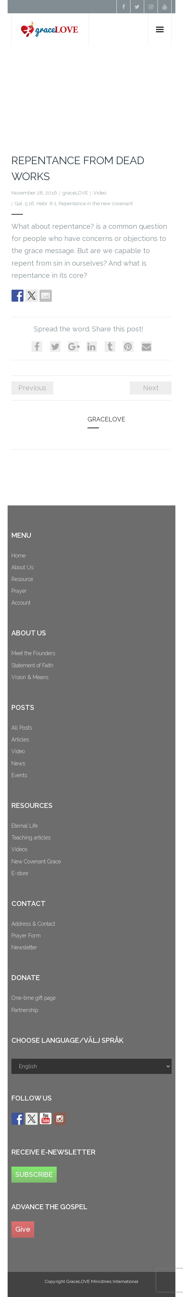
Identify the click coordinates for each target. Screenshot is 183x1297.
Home (18, 556)
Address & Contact (33, 924)
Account (20, 603)
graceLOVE (75, 193)
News (18, 763)
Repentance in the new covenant (96, 203)
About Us (22, 567)
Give (22, 1229)
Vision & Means (29, 677)
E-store (19, 873)
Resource (22, 579)
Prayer (19, 591)
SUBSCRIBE (34, 1174)
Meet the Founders (33, 653)
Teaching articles (31, 838)
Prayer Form (26, 936)
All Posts (21, 728)
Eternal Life (24, 826)
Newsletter (24, 947)
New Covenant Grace (36, 861)
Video (99, 193)
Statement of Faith (32, 665)
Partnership (24, 1010)
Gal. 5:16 (24, 203)
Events (19, 775)
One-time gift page (33, 998)
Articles (20, 739)
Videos (19, 849)
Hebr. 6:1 (46, 203)
